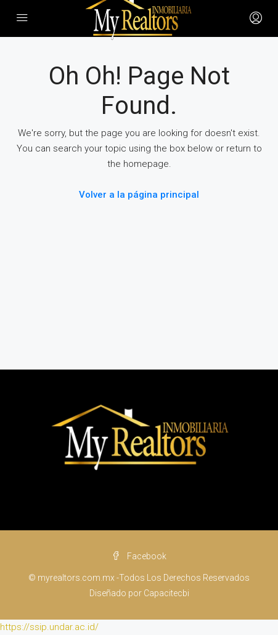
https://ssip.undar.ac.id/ (49, 627)
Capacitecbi (166, 593)
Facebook (139, 556)
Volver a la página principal (139, 194)
